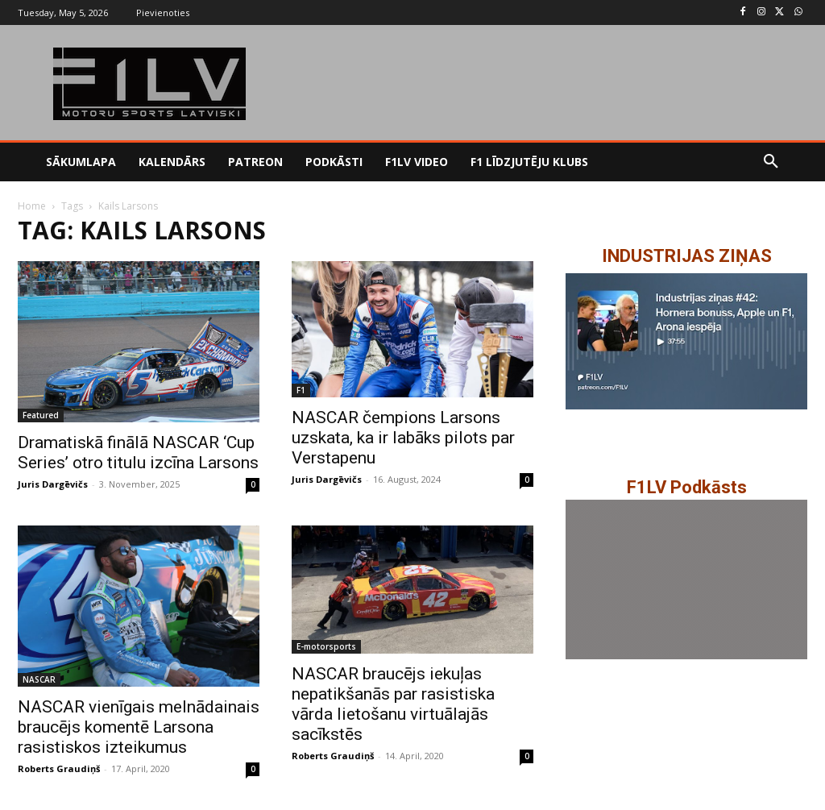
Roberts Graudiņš (59, 768)
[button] (771, 162)
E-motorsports (326, 646)
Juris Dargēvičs (53, 484)
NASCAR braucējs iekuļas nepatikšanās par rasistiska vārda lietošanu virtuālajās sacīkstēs (393, 704)
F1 (300, 390)
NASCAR (39, 679)
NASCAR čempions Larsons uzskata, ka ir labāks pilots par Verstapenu (403, 437)
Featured (41, 415)
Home (32, 206)
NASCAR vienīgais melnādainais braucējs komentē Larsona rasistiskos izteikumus (138, 727)
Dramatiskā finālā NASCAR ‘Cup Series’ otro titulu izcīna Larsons (138, 452)
